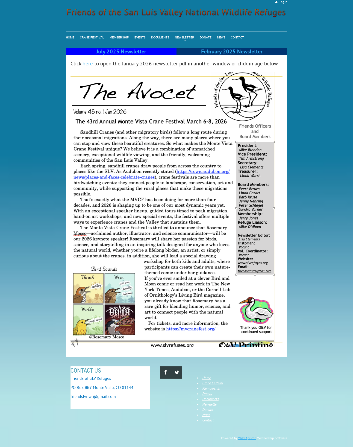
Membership (211, 388)
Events (207, 393)
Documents (210, 399)
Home (206, 377)
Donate (207, 409)
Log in (283, 2)
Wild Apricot (247, 438)
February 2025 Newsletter (231, 51)
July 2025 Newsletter (121, 51)
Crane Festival (212, 383)
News (206, 414)
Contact (208, 420)
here (87, 63)
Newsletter (210, 404)
